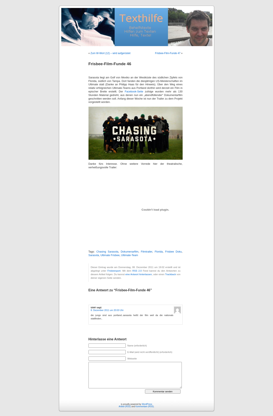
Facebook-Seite (134, 91)
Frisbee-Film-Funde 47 (167, 53)
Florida (159, 251)
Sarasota (93, 255)
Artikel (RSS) (125, 406)
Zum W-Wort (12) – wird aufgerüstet (111, 53)
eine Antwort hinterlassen (138, 274)
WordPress (147, 404)
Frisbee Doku (173, 251)
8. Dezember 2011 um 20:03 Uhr (107, 310)
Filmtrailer (146, 251)
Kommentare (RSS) (145, 406)
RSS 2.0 (137, 271)
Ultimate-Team (129, 255)
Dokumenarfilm (129, 251)
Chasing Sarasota (107, 251)
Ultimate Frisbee (110, 255)
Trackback (170, 274)
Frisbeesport (114, 271)
